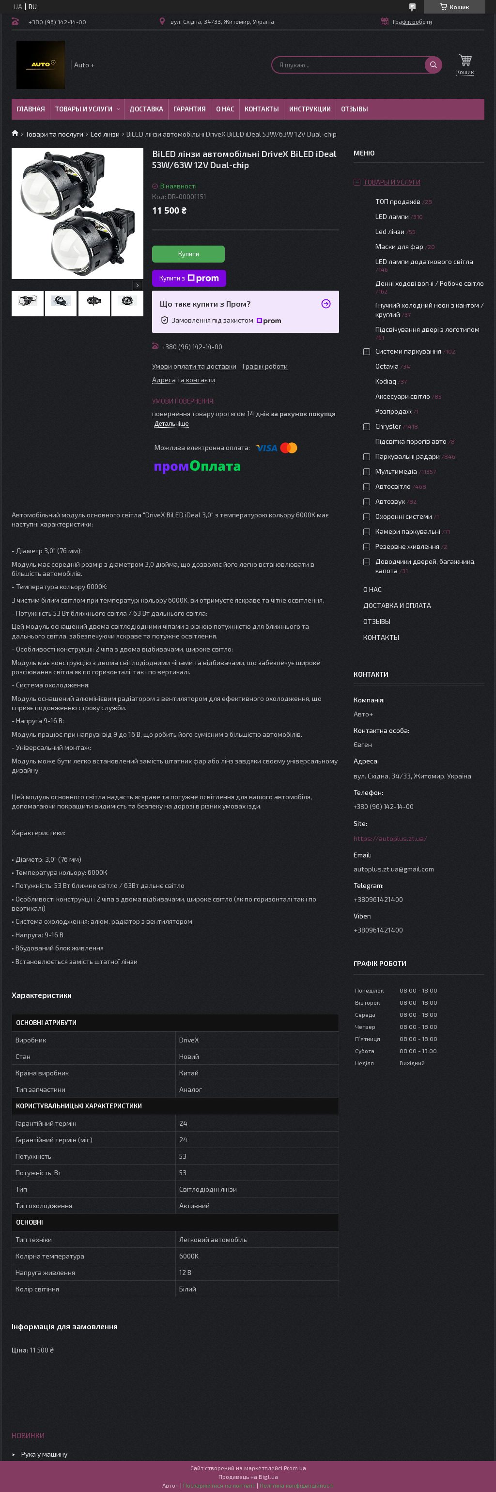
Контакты (262, 109)
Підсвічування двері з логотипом (427, 329)
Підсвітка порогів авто (411, 441)
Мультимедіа (396, 471)
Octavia (387, 366)
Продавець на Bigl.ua (248, 1476)
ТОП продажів (397, 201)
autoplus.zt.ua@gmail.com (394, 869)
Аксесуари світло (402, 396)
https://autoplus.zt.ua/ (390, 838)
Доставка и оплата (397, 605)
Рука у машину (44, 1454)
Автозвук (390, 501)
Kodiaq (385, 381)
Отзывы (354, 109)
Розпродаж (393, 411)
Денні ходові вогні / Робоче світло (429, 283)
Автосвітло (393, 486)
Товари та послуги (54, 134)
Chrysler (388, 426)
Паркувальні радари (407, 456)
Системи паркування (408, 351)
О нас (225, 109)
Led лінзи (105, 134)
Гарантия (189, 109)
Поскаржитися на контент (219, 1485)
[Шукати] (433, 65)
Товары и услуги (83, 109)
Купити (188, 254)
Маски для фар (399, 246)
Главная (30, 109)
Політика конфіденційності (297, 1485)
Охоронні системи (403, 516)
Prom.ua (295, 1467)
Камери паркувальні (407, 531)
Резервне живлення (407, 546)
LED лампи (392, 216)
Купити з (189, 278)
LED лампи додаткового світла (424, 261)
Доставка (146, 109)
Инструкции (310, 109)
